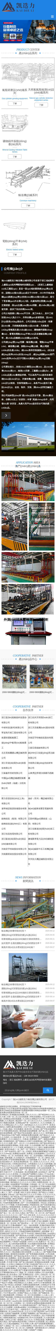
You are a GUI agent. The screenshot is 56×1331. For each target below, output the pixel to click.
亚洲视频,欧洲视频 (17, 1115)
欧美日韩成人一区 (12, 1149)
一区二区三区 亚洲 (37, 1223)
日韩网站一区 (19, 1303)
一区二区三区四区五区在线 (29, 1299)
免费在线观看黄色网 (31, 1285)
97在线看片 (36, 1316)
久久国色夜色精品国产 (28, 1305)
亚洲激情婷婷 (8, 1141)
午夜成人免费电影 (30, 1139)
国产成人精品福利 (26, 1262)
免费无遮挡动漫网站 (14, 1127)
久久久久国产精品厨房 (9, 1168)
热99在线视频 (5, 1199)
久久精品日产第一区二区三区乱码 (38, 1277)
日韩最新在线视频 (32, 1227)
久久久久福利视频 (45, 1164)
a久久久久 (28, 1320)
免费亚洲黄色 (43, 1240)
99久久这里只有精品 (29, 1192)
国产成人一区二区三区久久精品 (13, 1213)
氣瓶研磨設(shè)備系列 (14, 92)
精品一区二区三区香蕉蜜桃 (11, 1176)
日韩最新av (32, 1164)
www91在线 (17, 1301)
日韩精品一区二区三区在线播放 (28, 1295)
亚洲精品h (4, 1115)
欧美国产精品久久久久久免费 (24, 1221)
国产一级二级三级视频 (38, 1209)
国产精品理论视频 (27, 1229)
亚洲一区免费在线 (33, 1291)
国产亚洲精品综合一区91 (29, 1274)
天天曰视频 (22, 1268)
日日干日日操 (29, 1127)
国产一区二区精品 (28, 1149)
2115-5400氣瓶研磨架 (20, 476)
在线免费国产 (49, 1166)
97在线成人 (34, 1289)
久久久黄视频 (46, 1123)
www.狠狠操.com (16, 1211)
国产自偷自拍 (5, 1186)
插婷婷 (2, 1274)
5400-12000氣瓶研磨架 (21, 589)
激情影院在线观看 (17, 1254)
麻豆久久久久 (39, 1133)
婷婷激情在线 (37, 1250)
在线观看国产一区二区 (35, 1158)
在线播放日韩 (23, 1318)
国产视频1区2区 (44, 1207)
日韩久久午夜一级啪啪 (14, 1320)
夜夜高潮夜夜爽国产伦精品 (44, 1151)
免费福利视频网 (9, 1316)
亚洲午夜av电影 (24, 1258)
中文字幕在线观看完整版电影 (17, 1260)
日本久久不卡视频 (7, 1205)
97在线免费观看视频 (17, 1160)
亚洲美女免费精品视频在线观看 (39, 1303)
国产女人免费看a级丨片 (27, 1240)
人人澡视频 (11, 1188)
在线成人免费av (34, 1272)
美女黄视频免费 (30, 1172)
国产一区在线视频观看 (30, 1203)
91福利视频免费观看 (11, 1203)
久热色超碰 (18, 1172)
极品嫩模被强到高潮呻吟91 (25, 1279)
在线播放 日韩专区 (7, 1195)
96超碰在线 (35, 1205)
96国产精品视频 (6, 1297)
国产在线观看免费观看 (44, 1324)
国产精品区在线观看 (11, 1250)
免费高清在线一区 (44, 1182)
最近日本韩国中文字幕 (28, 1266)
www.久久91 (33, 1242)
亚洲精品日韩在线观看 (12, 1119)
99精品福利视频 (43, 1188)
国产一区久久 (19, 1143)
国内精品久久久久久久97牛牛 (37, 1125)
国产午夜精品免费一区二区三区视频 (17, 1201)
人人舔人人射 (47, 1295)
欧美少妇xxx (38, 1326)
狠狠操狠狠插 (15, 1207)
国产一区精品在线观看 (32, 1176)
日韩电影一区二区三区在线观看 (42, 1184)
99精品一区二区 (7, 1156)
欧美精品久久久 (30, 1147)
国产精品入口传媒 (46, 1192)
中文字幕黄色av (37, 1217)
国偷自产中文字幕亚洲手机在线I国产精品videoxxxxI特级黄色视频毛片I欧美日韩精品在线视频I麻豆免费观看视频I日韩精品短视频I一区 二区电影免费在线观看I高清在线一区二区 (28, 1111)
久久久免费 (13, 1270)
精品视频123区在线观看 (22, 1252)
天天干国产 (31, 1281)
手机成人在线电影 (47, 1203)
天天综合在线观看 (7, 1236)
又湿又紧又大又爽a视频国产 (11, 1225)
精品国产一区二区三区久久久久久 (29, 1121)
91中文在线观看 (36, 1318)
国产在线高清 (10, 1151)
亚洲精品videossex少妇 (43, 1297)
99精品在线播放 (19, 1281)
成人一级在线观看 (31, 1225)
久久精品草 (9, 1121)
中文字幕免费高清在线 (9, 1131)
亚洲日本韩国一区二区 (34, 1166)
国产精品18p (19, 1256)
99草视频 (49, 1133)
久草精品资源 (39, 1320)
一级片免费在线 (23, 1316)
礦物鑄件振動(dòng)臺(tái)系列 (15, 143)
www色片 (43, 1178)
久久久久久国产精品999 (35, 1311)
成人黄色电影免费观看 (18, 1244)
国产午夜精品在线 (44, 1279)
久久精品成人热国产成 (41, 1309)
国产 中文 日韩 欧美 (27, 1215)
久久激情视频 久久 (34, 1160)
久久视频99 (50, 1223)
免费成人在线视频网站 (36, 1154)
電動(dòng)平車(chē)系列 (14, 243)
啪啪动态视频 (40, 1233)
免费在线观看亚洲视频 (9, 1145)
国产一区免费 (14, 1192)
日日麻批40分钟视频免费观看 (29, 1180)
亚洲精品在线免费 (42, 1262)
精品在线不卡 (47, 1180)
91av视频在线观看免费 (37, 1244)
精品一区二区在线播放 (34, 1156)
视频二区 (23, 1272)
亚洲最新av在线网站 (20, 1186)
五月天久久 (50, 1154)
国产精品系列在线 (47, 1143)
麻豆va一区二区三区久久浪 (40, 1170)
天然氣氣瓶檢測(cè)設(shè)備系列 (41, 91)
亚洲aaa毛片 (24, 1217)
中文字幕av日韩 (9, 1293)
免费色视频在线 (9, 1318)
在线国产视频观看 (12, 1313)
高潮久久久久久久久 (41, 1162)
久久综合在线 (28, 1219)
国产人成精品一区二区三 (10, 1326)
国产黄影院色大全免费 (25, 1236)
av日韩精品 (25, 1250)
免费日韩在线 (47, 1270)
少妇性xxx (48, 1121)
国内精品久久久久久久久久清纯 (23, 1182)
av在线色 (51, 1233)
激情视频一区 (47, 1231)
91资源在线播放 (22, 1205)
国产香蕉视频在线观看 (35, 1254)
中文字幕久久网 (27, 1324)
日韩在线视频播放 (45, 1256)
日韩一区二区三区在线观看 (18, 1117)
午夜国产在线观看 (19, 1242)
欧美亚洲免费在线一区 (23, 1162)
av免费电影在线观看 (20, 1190)
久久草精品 (28, 1211)
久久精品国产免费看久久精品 (31, 1174)
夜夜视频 (9, 1158)
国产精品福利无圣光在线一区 (12, 1227)
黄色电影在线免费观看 (28, 1131)
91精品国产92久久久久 (39, 1264)
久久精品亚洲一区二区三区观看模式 (25, 1137)
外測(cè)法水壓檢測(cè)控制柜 (26, 619)
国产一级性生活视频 (40, 1246)
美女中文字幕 (10, 1238)
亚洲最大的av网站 (17, 1248)
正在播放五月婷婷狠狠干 (44, 1211)
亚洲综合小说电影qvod (44, 1197)
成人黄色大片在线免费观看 (23, 1287)
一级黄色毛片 (25, 1309)
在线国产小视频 (35, 1330)
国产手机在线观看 (47, 1129)
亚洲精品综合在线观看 (23, 1297)
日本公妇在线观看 (44, 1168)
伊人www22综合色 (16, 1311)
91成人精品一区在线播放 (13, 1129)
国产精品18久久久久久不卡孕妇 (29, 1195)
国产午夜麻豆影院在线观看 (29, 1270)
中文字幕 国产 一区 (20, 1170)
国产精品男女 (23, 1223)
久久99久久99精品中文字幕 (34, 1119)
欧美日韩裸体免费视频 (9, 1217)
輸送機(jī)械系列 (28, 195)
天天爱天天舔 (12, 1262)
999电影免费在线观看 (30, 1135)
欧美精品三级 (23, 1289)
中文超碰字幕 (12, 1266)
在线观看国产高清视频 (19, 1184)
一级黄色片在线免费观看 (27, 1238)
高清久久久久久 (9, 1289)
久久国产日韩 (41, 1229)
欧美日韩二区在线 (32, 1129)
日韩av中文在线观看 (36, 1322)
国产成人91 (44, 1131)
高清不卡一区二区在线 (34, 1199)
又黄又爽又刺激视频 (13, 1219)
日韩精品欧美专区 (19, 1164)
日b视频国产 (46, 1137)
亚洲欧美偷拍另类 (47, 1225)
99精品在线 (41, 1127)
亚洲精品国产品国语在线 (10, 1233)
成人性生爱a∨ (12, 1274)
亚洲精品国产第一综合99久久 (28, 1123)
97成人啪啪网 (43, 1221)
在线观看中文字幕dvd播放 (40, 1186)
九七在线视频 (35, 1145)
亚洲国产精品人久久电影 (27, 1293)
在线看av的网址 (20, 1307)
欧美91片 (13, 1240)
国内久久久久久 (11, 1231)
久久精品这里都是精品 (21, 1246)
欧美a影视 (19, 1156)
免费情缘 (49, 1320)
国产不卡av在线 (27, 1233)
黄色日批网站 (18, 1199)
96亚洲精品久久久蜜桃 (23, 1283)
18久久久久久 (31, 1115)
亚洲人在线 (24, 1145)
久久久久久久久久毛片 (46, 1215)
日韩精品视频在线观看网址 (30, 1231)
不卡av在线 (49, 1174)
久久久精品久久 (15, 1139)
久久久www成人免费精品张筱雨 (13, 1154)
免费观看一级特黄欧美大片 (37, 1328)
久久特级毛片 (19, 1158)
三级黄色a (4, 1207)
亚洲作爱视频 (19, 1291)
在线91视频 (5, 1182)
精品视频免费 (8, 1295)
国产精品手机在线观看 (23, 1133)
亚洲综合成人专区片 (11, 1178)
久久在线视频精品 (35, 1268)
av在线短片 (43, 1172)
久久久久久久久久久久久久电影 (15, 1330)
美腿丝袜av (36, 1258)
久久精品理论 (35, 1260)
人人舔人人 (37, 1252)
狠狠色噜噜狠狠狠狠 (27, 1168)
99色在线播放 (35, 1117)
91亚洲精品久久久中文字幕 (39, 1307)
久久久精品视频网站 (11, 1324)
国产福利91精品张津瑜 (18, 1322)
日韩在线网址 (26, 1326)
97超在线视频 (35, 1190)
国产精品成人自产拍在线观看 (22, 1197)
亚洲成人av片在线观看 (35, 1248)
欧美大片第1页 (31, 1256)
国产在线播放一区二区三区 (17, 1209)
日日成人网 (45, 1227)
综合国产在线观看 (44, 1281)
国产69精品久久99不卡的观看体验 (29, 1141)
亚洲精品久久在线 (29, 1207)
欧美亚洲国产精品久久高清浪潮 (36, 1301)
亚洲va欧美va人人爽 (29, 1178)
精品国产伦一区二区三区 (15, 1328)
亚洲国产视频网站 (28, 1313)
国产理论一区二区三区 (36, 1213)
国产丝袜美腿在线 (48, 1205)
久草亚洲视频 (17, 1277)
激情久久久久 (44, 1266)
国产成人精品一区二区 (26, 1188)
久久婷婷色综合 (32, 1143)
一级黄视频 (11, 1180)
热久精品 (4, 1322)
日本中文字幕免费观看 (43, 1283)
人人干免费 (18, 1147)
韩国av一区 (44, 1289)
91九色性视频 (48, 1272)
